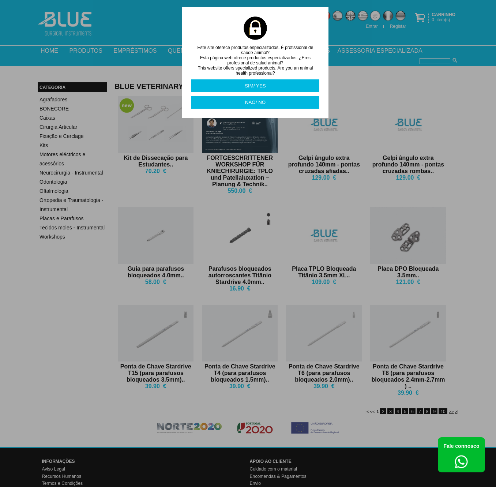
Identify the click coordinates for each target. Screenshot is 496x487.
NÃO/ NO (255, 102)
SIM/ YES (255, 86)
